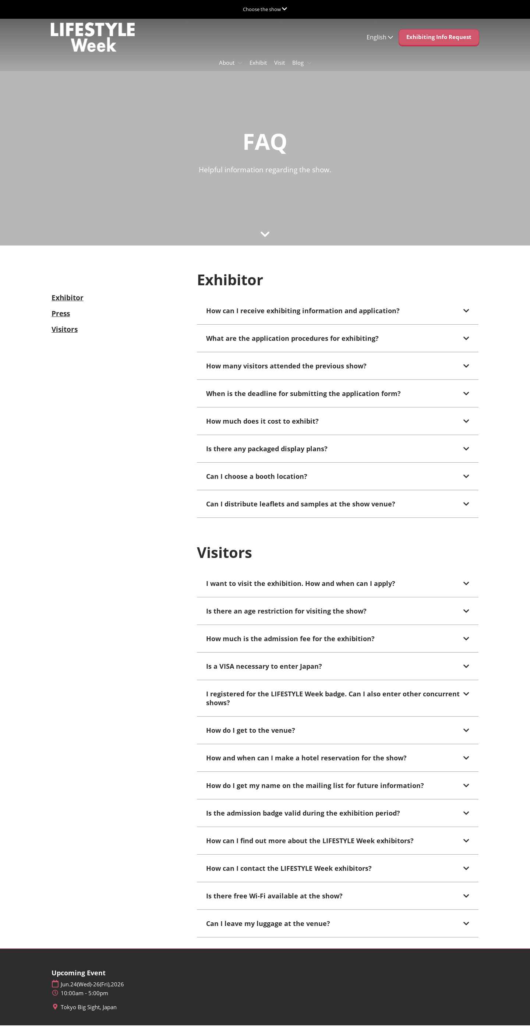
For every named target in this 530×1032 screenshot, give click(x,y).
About (227, 69)
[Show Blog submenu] (309, 70)
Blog (298, 69)
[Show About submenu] (240, 70)
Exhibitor (68, 304)
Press (61, 320)
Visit (279, 69)
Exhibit (258, 69)
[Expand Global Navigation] (265, 9)
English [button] (380, 44)
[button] (439, 44)
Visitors (65, 336)
